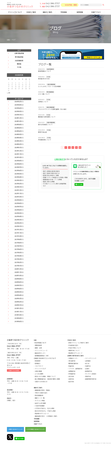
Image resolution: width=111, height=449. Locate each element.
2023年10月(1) (19, 157)
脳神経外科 (88, 371)
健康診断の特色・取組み (42, 390)
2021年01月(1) (19, 265)
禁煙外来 (88, 376)
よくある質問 (39, 374)
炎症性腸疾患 (19, 60)
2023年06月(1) (19, 170)
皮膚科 (87, 368)
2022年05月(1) (19, 213)
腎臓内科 (71, 366)
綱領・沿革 (38, 348)
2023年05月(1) (19, 173)
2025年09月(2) (19, 105)
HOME (8, 39)
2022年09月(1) (19, 200)
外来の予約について (75, 348)
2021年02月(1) (19, 262)
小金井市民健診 (40, 406)
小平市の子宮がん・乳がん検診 (44, 408)
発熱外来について (74, 350)
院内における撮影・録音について (45, 376)
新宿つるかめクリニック (16, 429)
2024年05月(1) (19, 134)
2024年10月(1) (19, 121)
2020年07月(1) (19, 285)
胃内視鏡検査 (19, 57)
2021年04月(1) (19, 256)
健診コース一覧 (40, 398)
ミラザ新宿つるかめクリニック (35, 429)
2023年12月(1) (19, 151)
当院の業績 (38, 371)
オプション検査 (40, 400)
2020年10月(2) (19, 275)
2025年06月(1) (19, 108)
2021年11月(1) (19, 233)
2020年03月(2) (19, 298)
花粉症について (43, 101)
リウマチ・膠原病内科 (75, 368)
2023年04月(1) (19, 177)
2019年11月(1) (19, 311)
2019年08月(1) (19, 321)
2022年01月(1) (19, 226)
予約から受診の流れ (41, 393)
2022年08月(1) (19, 203)
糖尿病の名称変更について (47, 117)
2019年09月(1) (19, 318)
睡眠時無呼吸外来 (90, 379)
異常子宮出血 (42, 132)
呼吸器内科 (72, 374)
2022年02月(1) (19, 223)
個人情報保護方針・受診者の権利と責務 (47, 379)
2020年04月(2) (19, 295)
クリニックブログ (40, 368)
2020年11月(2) (19, 272)
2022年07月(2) (19, 206)
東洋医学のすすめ (44, 78)
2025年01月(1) (19, 114)
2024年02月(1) (19, 144)
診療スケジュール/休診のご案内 (79, 342)
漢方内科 (71, 376)
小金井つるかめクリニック (18, 340)
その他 (19, 67)
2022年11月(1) (19, 193)
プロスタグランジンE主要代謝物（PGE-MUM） (52, 109)
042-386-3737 (51, 7)
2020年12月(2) (19, 269)
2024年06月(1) (19, 131)
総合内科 (71, 381)
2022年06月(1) (19, 210)
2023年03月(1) (19, 180)
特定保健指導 (39, 395)
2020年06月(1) (19, 288)
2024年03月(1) (19, 141)
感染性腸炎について (44, 71)
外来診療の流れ (73, 345)
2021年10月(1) (19, 236)
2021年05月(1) (19, 252)
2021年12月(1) (19, 229)
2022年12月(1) (19, 190)
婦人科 (87, 363)
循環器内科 (72, 371)
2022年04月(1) (19, 216)
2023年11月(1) (19, 154)
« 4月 (8, 92)
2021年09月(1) (19, 239)
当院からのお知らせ (41, 381)
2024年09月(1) (19, 124)
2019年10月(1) (19, 315)
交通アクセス (96, 12)
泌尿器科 (88, 361)
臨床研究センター (40, 353)
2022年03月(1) (19, 219)
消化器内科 (72, 361)
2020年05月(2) (19, 292)
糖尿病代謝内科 (73, 363)
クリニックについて (15, 12)
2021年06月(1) (19, 249)
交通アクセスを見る (14, 370)
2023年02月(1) (19, 183)
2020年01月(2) (19, 305)
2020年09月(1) (19, 279)
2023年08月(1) (19, 164)
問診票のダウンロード (75, 353)
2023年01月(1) (19, 187)
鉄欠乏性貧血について (45, 124)
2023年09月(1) (19, 160)
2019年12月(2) (19, 308)
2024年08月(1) (19, 128)
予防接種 (63, 12)
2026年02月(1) (19, 101)
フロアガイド (39, 366)
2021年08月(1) (19, 242)
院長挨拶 (37, 361)
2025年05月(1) (19, 111)
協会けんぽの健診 (40, 403)
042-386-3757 (51, 4)
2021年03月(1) (19, 259)
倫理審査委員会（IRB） (42, 355)
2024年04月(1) (19, 137)
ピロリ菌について (44, 94)
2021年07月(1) (19, 246)
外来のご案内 (31, 12)
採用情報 (80, 12)
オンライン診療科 (90, 374)
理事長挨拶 (38, 345)
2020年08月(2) (19, 282)
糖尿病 (19, 64)
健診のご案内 (47, 12)
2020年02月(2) (19, 302)
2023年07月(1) (19, 167)
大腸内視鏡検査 (19, 53)
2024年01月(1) (19, 147)
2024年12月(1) (19, 118)
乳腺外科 (88, 366)
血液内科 (71, 379)
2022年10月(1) (19, 196)
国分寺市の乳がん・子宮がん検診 (45, 411)
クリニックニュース (41, 350)
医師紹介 (37, 363)
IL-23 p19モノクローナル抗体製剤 (49, 86)
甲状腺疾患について (44, 139)
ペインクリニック (90, 358)
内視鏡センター (73, 358)
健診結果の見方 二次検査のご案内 (46, 416)
